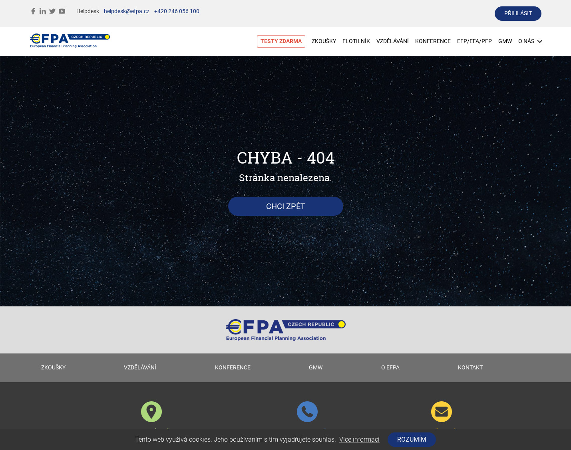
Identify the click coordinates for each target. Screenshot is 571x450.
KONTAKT (470, 367)
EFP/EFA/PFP (474, 41)
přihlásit (518, 13)
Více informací (359, 439)
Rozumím (411, 439)
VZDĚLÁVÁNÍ (392, 41)
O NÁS (530, 41)
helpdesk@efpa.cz (126, 11)
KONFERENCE (433, 41)
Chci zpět (285, 206)
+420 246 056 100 (176, 11)
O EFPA (390, 367)
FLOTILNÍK (356, 41)
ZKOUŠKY (324, 41)
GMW (505, 41)
